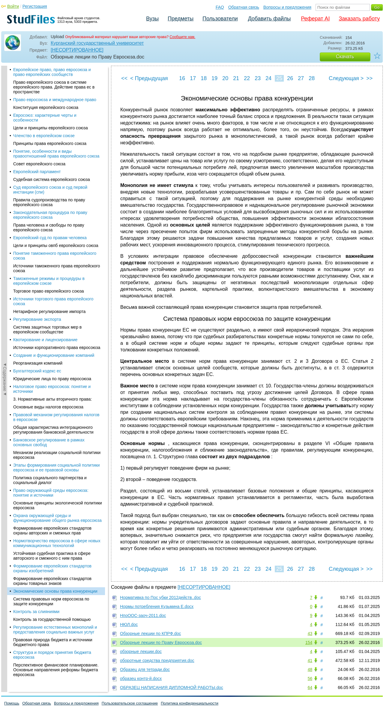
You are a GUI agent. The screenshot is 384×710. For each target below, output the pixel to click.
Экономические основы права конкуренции (55, 188)
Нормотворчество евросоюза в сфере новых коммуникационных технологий (56, 140)
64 (310, 687)
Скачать (345, 56)
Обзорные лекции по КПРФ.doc (150, 633)
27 (301, 78)
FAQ (220, 7)
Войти (13, 6)
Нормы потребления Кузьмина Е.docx (157, 606)
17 (193, 78)
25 (279, 78)
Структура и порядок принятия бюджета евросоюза (52, 252)
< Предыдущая (149, 78)
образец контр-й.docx (141, 678)
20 (225, 78)
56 (310, 678)
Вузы (152, 19)
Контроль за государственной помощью (52, 216)
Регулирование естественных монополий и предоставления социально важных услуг (55, 227)
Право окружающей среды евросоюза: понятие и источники (50, 90)
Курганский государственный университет (97, 43)
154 (308, 642)
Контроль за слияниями (36, 208)
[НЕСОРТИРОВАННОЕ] (77, 50)
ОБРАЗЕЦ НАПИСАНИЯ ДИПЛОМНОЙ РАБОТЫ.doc (171, 687)
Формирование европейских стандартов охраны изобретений (52, 165)
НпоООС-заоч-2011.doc (143, 615)
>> (369, 78)
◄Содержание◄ (4, 171)
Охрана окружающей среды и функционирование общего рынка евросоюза (57, 115)
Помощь (11, 703)
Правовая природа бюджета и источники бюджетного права (52, 239)
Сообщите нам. (182, 37)
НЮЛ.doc (129, 624)
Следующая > (346, 78)
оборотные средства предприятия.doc (157, 660)
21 (236, 78)
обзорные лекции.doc (141, 651)
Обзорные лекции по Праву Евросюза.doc (161, 642)
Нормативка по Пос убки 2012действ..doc (160, 597)
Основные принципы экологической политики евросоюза (57, 102)
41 (310, 660)
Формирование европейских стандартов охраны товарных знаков (52, 178)
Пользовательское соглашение (130, 703)
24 (269, 78)
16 (182, 78)
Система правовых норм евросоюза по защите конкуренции (51, 198)
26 (290, 78)
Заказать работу (359, 19)
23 (258, 78)
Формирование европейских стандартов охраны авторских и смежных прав (52, 128)
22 (247, 78)
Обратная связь (243, 7)
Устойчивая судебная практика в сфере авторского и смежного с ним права (52, 153)
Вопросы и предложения (287, 7)
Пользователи (220, 19)
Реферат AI (315, 19)
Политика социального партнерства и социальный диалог (50, 77)
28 (312, 78)
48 (310, 669)
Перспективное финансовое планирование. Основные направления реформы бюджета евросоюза (55, 267)
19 (215, 78)
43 (310, 633)
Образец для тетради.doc (145, 669)
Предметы (181, 19)
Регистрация (34, 6)
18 (204, 78)
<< (124, 78)
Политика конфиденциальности (189, 703)
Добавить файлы (269, 19)
